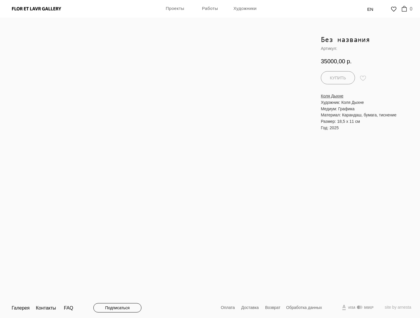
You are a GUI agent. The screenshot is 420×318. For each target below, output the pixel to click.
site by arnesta (398, 307)
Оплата (228, 307)
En (370, 9)
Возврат (273, 307)
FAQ (68, 307)
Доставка (250, 307)
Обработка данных (304, 307)
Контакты (46, 307)
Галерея (20, 307)
